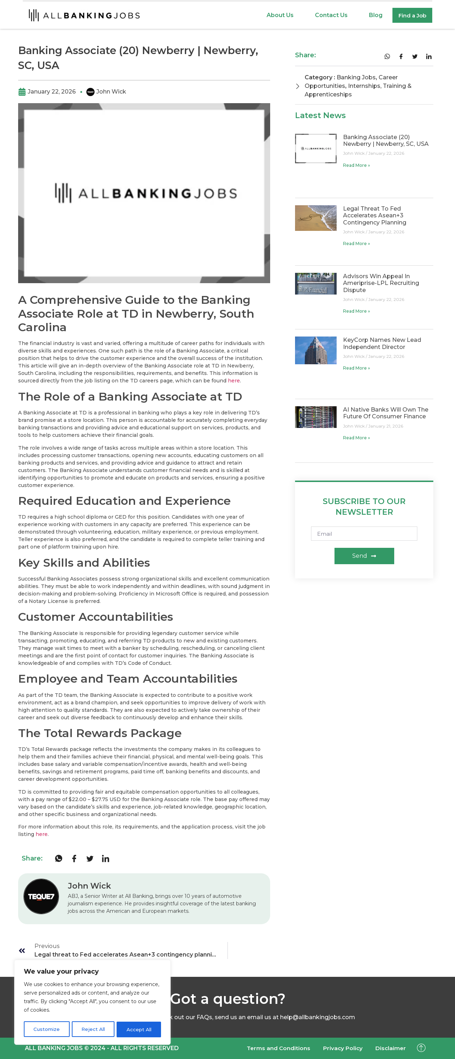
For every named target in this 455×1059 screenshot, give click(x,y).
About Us (277, 15)
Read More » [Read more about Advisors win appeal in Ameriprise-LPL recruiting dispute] (356, 311)
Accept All (139, 1029)
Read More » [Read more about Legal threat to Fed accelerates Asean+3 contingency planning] (356, 243)
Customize (46, 1029)
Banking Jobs (356, 77)
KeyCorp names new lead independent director (382, 343)
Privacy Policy (340, 1048)
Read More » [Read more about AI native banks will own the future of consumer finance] (356, 437)
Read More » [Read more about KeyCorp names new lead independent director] (356, 368)
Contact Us (329, 15)
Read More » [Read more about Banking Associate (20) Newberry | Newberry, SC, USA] (356, 165)
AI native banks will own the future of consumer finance (385, 413)
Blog (373, 15)
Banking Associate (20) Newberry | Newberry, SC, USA (386, 140)
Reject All (93, 1029)
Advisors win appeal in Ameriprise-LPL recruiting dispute (381, 283)
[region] (92, 1003)
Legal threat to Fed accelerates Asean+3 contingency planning (374, 215)
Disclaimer (389, 1048)
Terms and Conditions (273, 1048)
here (234, 380)
